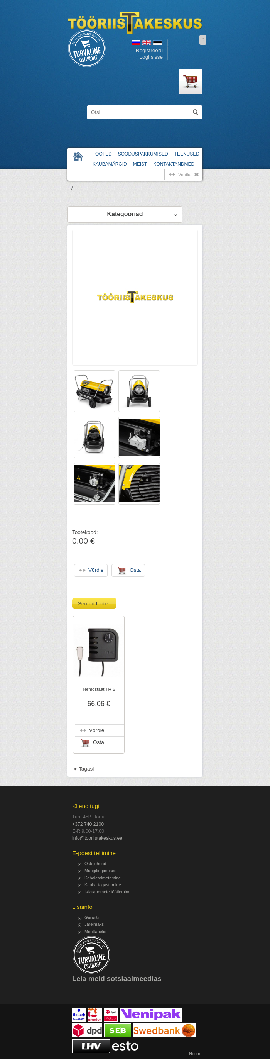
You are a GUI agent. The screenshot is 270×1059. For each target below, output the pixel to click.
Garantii (92, 917)
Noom (194, 1053)
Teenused (186, 154)
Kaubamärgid (110, 164)
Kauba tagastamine (102, 885)
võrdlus (188, 174)
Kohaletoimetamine (102, 878)
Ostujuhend (95, 863)
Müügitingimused (100, 870)
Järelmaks (94, 924)
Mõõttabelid (95, 931)
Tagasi (86, 769)
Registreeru (149, 50)
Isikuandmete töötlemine (107, 892)
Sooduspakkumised (143, 154)
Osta (98, 742)
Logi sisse (151, 57)
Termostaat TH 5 (98, 689)
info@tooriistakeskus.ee (97, 838)
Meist (140, 164)
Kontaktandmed (173, 164)
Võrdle (96, 730)
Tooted (102, 154)
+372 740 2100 (88, 824)
